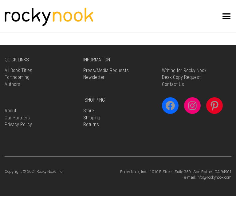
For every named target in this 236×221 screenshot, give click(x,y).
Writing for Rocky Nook (184, 70)
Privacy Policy (18, 124)
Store (88, 111)
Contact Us (173, 84)
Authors (12, 84)
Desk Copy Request (181, 77)
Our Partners (17, 118)
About (10, 111)
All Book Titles (18, 70)
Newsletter (93, 77)
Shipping (91, 118)
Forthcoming (17, 77)
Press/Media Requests (106, 70)
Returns (91, 124)
